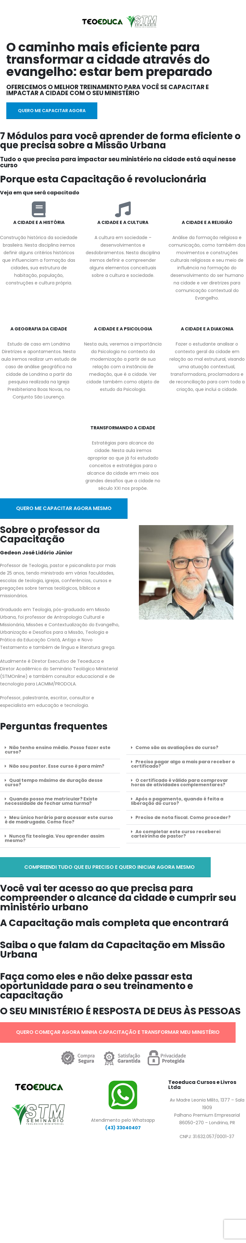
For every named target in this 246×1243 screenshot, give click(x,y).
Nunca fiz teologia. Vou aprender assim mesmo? (54, 838)
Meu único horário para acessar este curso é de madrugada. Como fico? (59, 819)
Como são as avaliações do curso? (176, 747)
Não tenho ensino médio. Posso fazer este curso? (58, 749)
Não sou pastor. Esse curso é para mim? (56, 766)
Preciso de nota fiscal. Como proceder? (183, 817)
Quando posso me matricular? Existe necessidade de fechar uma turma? (51, 801)
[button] (60, 750)
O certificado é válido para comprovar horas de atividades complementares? (179, 782)
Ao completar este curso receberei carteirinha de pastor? (175, 833)
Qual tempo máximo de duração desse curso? (54, 782)
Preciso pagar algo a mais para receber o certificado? (183, 764)
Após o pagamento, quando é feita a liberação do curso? (177, 801)
